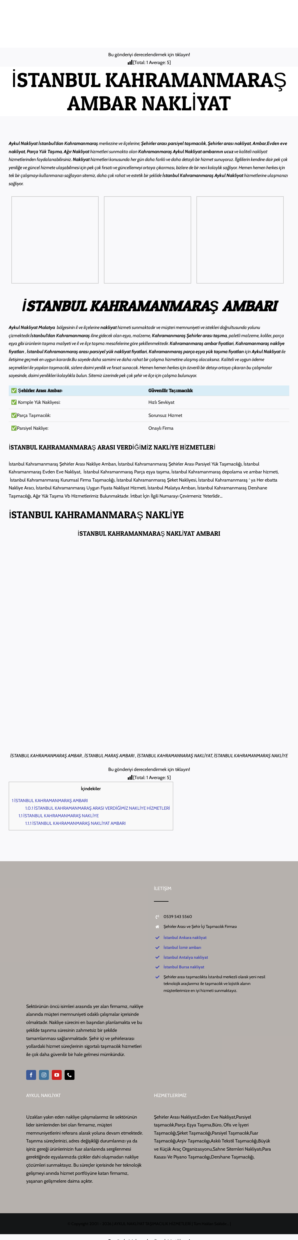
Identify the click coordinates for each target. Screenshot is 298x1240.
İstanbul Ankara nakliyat (185, 937)
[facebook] (31, 1075)
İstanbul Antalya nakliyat (186, 957)
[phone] (69, 1075)
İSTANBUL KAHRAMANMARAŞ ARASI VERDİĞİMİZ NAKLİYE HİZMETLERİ (97, 808)
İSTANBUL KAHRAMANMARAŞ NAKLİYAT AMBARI (75, 823)
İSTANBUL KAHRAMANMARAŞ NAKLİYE (59, 815)
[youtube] (57, 1075)
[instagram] (44, 1075)
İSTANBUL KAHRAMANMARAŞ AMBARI (50, 800)
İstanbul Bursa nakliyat (184, 967)
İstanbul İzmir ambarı (182, 947)
